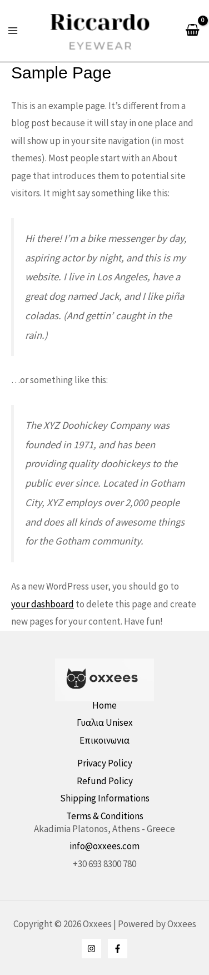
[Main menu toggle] (13, 30)
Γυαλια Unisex (105, 722)
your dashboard (42, 604)
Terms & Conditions (104, 816)
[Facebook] (117, 948)
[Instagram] (91, 948)
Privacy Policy (104, 763)
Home (104, 705)
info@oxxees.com (104, 846)
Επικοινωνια (104, 740)
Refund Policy (105, 781)
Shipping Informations (105, 798)
